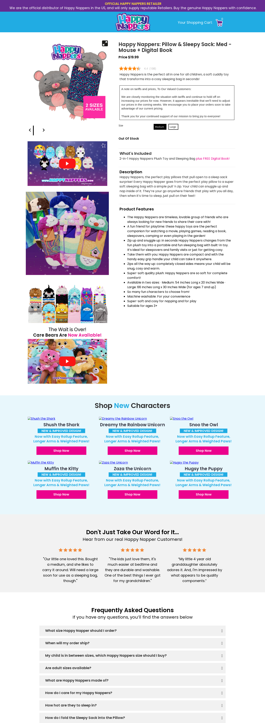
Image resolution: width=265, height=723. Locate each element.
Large (173, 127)
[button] (227, 22)
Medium (159, 127)
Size (121, 125)
